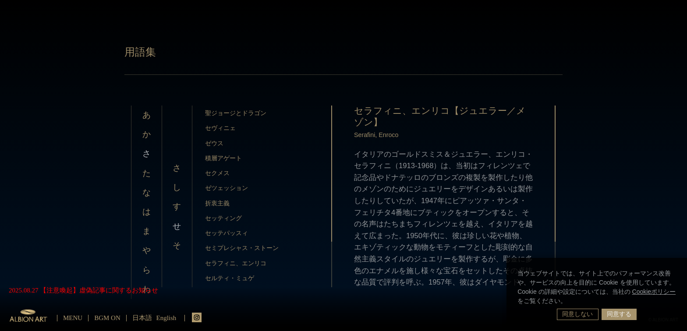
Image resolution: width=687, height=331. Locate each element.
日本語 (142, 317)
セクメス (217, 172)
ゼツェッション (226, 187)
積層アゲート (223, 158)
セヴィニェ (220, 127)
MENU (72, 317)
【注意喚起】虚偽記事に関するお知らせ (99, 290)
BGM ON (107, 317)
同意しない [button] (577, 313)
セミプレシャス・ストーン (242, 247)
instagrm (197, 317)
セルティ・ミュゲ (229, 278)
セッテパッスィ (226, 232)
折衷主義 (217, 203)
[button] (569, 301)
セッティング (223, 218)
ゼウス (214, 143)
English (166, 317)
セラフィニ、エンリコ (235, 263)
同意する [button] (619, 313)
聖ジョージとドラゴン (235, 112)
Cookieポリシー (654, 291)
